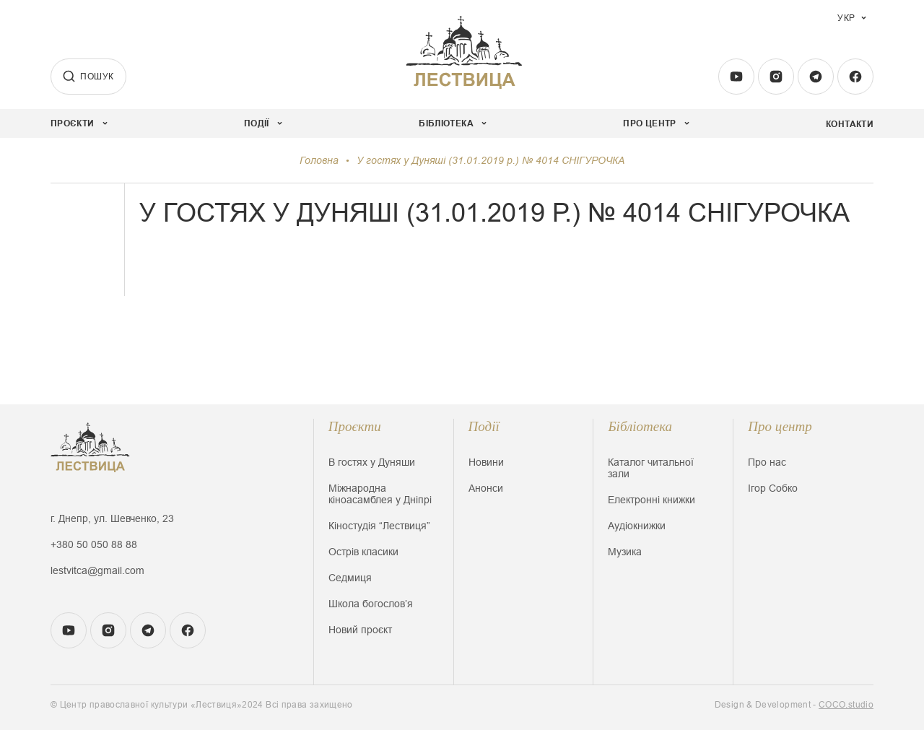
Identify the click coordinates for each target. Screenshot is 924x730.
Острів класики (363, 551)
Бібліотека (640, 426)
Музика (625, 551)
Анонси (485, 488)
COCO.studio (846, 705)
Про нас (767, 462)
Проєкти (354, 426)
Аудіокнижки (637, 525)
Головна (319, 160)
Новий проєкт (360, 629)
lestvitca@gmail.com (97, 570)
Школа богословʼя (370, 603)
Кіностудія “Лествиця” (379, 525)
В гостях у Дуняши (371, 462)
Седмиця (350, 577)
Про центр (780, 426)
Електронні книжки (651, 499)
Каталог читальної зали (651, 467)
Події (484, 426)
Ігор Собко (773, 488)
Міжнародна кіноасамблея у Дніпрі (380, 493)
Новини (486, 462)
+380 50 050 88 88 (94, 544)
